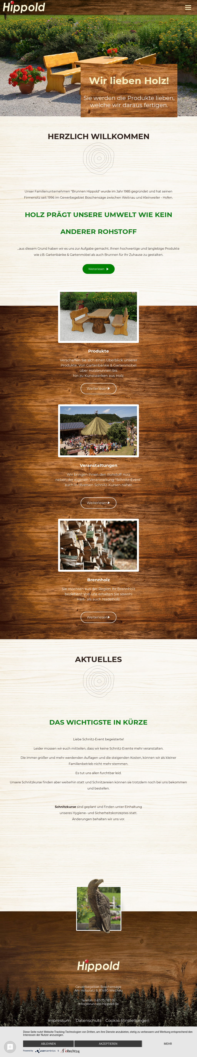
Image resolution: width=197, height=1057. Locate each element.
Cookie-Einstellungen (127, 1020)
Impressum (60, 1020)
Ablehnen (48, 1043)
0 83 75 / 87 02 (104, 1000)
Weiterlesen (98, 269)
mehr (168, 1043)
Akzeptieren (108, 1043)
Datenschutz (89, 1020)
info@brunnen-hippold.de (98, 1004)
